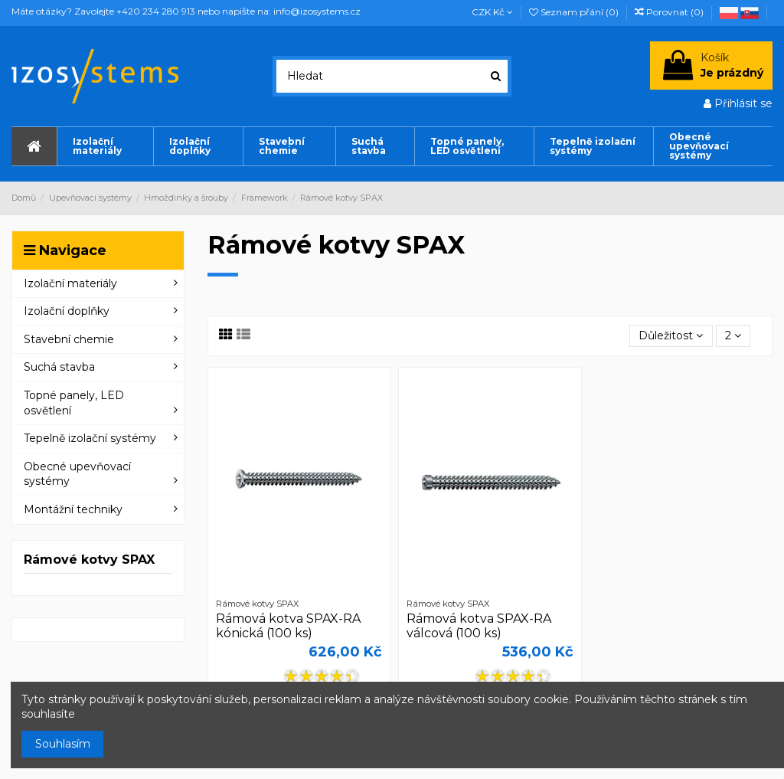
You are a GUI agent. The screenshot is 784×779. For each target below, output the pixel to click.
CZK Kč (492, 12)
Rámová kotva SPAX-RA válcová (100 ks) (479, 625)
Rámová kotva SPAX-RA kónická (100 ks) (288, 625)
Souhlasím (62, 744)
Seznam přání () (575, 12)
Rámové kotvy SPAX (89, 559)
